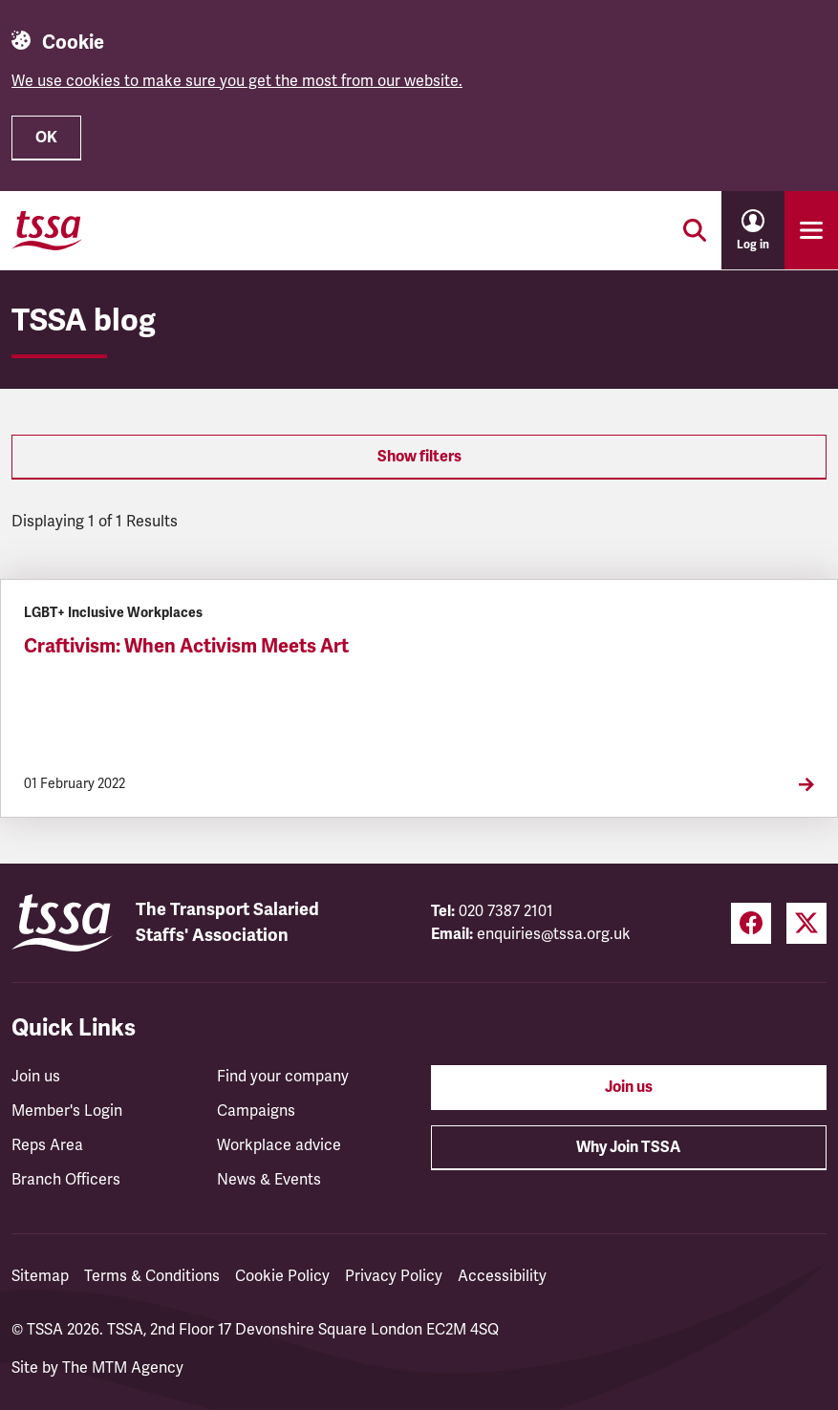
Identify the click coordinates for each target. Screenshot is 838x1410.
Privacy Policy (393, 1276)
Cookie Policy (282, 1276)
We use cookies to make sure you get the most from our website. (236, 81)
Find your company (283, 1076)
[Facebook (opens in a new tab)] (751, 923)
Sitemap (40, 1276)
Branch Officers (65, 1179)
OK (46, 137)
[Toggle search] (694, 230)
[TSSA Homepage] (46, 230)
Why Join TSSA (628, 1147)
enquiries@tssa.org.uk (554, 934)
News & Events (269, 1179)
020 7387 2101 (506, 911)
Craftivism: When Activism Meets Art (186, 646)
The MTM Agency (122, 1368)
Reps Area (47, 1145)
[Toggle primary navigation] (811, 230)
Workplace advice (279, 1145)
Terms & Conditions (152, 1276)
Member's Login (66, 1111)
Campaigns (256, 1111)
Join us (35, 1076)
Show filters (419, 456)
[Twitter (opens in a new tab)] (806, 923)
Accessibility (502, 1276)
